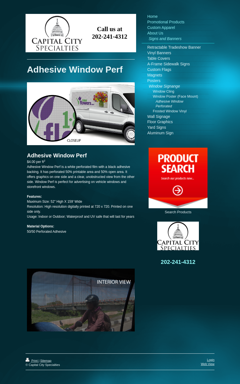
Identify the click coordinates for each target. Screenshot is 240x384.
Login (210, 359)
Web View (207, 364)
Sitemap (45, 360)
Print (32, 360)
